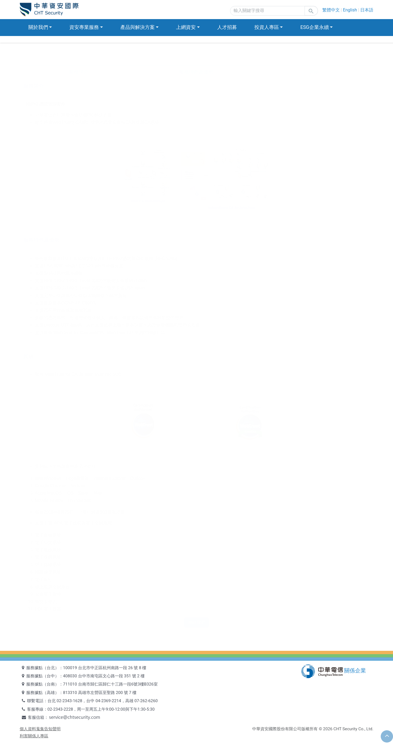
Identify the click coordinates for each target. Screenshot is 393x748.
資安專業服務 (84, 27)
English (350, 10)
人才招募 (227, 27)
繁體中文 (331, 10)
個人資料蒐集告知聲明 (40, 728)
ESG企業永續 (314, 27)
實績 (314, 72)
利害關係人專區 (34, 736)
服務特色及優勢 (196, 72)
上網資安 (186, 27)
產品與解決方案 (137, 27)
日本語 (366, 10)
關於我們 (38, 27)
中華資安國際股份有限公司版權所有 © (287, 728)
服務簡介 (78, 72)
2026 (327, 728)
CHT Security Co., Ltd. (353, 728)
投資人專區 (266, 27)
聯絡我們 (196, 622)
